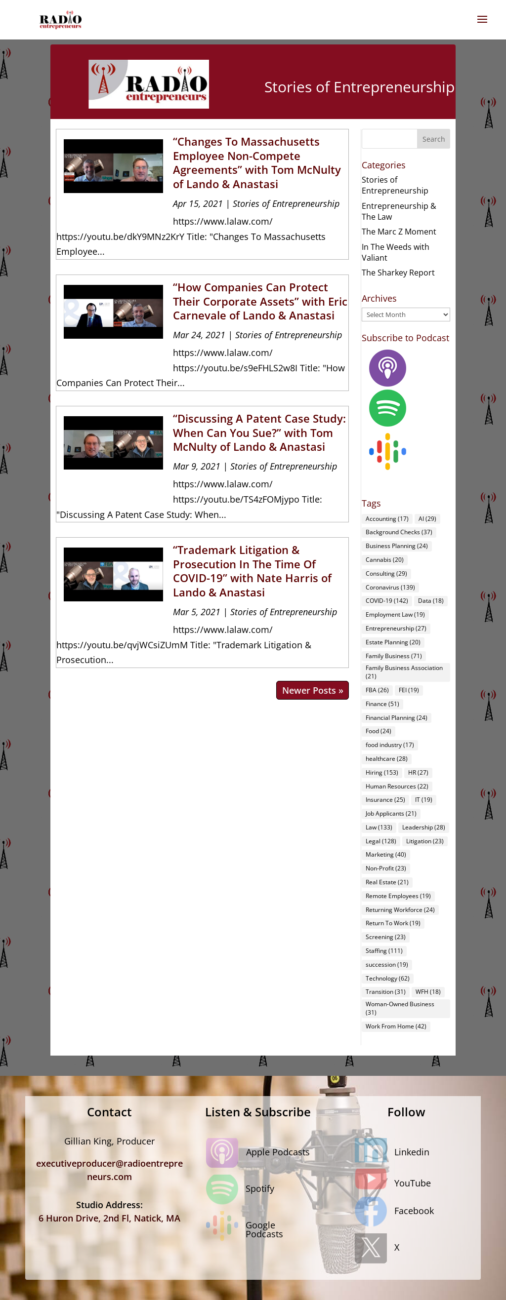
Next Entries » (312, 690)
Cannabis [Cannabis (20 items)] (385, 559)
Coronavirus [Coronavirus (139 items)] (390, 587)
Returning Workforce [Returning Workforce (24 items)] (400, 910)
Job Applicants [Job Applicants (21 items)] (391, 813)
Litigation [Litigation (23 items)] (425, 841)
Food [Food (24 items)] (378, 731)
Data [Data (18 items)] (431, 600)
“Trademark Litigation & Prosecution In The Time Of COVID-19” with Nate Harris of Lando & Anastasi (252, 570)
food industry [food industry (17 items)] (390, 745)
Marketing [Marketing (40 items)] (386, 854)
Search (433, 139)
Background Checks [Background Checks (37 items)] (399, 532)
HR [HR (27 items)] (418, 772)
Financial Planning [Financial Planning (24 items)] (396, 717)
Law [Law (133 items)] (379, 827)
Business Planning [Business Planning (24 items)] (397, 546)
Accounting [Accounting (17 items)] (387, 518)
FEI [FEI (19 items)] (409, 690)
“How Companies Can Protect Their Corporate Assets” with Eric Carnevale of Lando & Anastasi (260, 300)
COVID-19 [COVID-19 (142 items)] (387, 600)
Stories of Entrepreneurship (286, 203)
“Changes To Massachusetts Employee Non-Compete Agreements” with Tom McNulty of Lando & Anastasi (257, 162)
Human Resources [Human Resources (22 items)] (397, 786)
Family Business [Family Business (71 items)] (394, 656)
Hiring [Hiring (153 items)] (382, 772)
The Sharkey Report (398, 272)
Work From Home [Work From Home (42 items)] (396, 1026)
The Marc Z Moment (399, 231)
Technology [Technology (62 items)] (388, 978)
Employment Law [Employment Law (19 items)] (395, 614)
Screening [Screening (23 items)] (386, 937)
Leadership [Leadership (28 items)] (423, 827)
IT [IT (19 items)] (423, 799)
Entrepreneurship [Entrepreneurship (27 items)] (396, 628)
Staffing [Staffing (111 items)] (384, 950)
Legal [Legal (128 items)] (381, 841)
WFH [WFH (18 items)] (428, 991)
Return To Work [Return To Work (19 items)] (393, 923)
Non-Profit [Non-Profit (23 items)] (386, 868)
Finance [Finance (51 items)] (382, 704)
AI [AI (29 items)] (427, 518)
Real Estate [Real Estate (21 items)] (387, 882)
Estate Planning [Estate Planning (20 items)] (393, 642)
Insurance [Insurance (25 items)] (385, 799)
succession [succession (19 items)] (387, 964)
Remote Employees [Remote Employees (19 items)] (398, 896)
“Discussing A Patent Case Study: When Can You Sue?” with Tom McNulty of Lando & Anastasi (259, 432)
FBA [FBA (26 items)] (377, 690)
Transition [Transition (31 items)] (386, 991)
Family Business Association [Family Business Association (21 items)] (404, 672)
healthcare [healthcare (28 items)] (387, 758)
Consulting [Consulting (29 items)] (386, 573)
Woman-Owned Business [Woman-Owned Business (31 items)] (400, 1008)
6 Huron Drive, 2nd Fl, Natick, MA (109, 1218)
